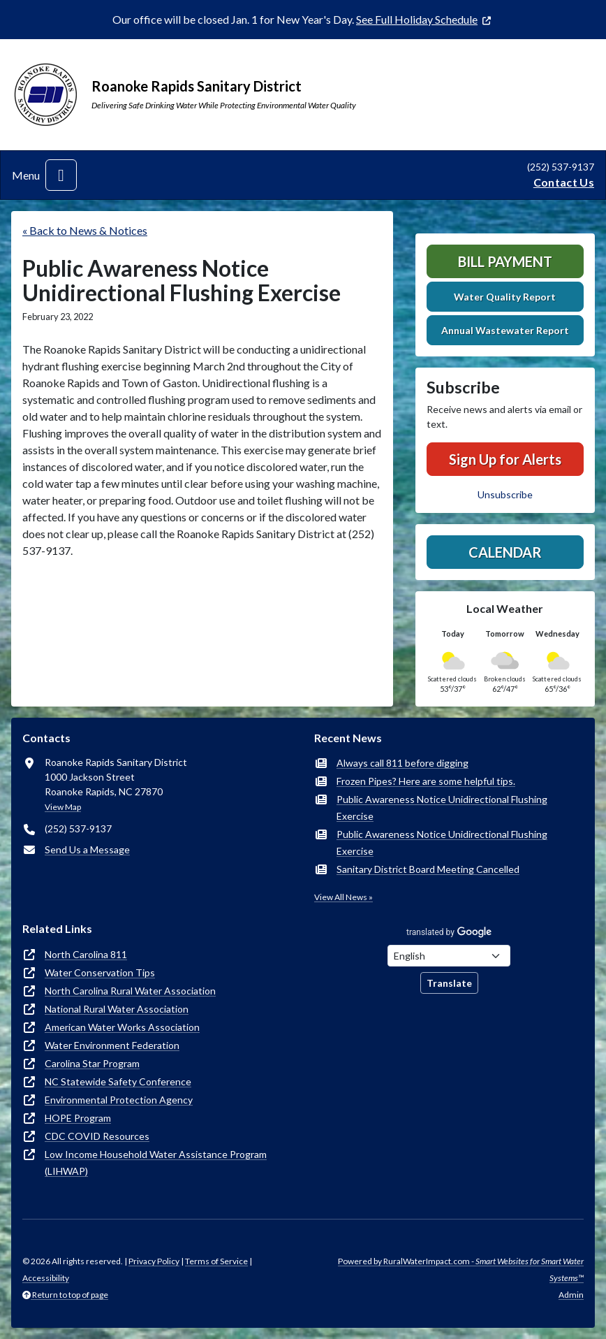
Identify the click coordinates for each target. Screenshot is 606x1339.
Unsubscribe (505, 494)
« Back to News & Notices (84, 230)
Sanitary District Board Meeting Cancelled (428, 869)
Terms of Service (216, 1261)
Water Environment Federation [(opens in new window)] (112, 1045)
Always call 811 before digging (402, 763)
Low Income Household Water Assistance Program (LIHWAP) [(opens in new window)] (156, 1162)
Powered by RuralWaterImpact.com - (461, 1269)
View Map (63, 807)
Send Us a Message (87, 849)
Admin (571, 1294)
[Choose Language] (448, 956)
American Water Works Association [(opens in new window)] (122, 1027)
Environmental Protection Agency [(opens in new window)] (119, 1100)
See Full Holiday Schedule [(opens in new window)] (417, 19)
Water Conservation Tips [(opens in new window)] (100, 972)
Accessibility (45, 1278)
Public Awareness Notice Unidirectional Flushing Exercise (442, 807)
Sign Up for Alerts (505, 459)
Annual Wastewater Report (505, 330)
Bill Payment (505, 261)
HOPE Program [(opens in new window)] (78, 1118)
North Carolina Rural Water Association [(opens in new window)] (130, 991)
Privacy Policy (153, 1261)
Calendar (505, 552)
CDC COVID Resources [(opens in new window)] (97, 1136)
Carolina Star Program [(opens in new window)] (92, 1063)
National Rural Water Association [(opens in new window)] (117, 1009)
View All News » (343, 897)
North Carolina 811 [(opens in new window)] (86, 954)
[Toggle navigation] (61, 175)
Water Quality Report (505, 297)
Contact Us (563, 182)
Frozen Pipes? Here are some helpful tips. (426, 781)
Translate (449, 983)
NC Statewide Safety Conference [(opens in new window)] (118, 1081)
